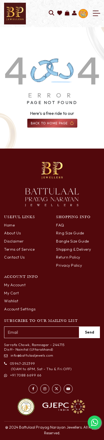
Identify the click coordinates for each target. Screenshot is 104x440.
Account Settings (19, 309)
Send (89, 332)
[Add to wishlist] (59, 13)
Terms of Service (19, 249)
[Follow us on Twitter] (56, 388)
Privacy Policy (69, 265)
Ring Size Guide (70, 233)
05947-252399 (19, 363)
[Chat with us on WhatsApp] (94, 422)
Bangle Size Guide (72, 241)
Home (9, 225)
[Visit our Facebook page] (33, 388)
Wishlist (11, 300)
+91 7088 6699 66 (23, 375)
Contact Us (14, 257)
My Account (15, 284)
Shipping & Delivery (73, 249)
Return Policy (68, 257)
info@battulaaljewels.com (28, 355)
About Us (12, 233)
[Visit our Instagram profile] (44, 388)
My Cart (11, 293)
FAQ (60, 225)
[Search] (51, 13)
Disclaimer (14, 241)
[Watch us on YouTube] (68, 388)
